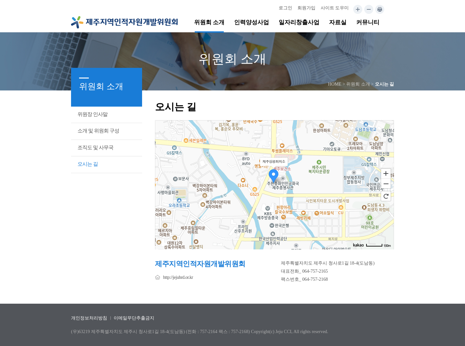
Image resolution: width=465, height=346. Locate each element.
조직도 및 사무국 (95, 147)
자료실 (337, 22)
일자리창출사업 (299, 22)
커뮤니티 (367, 22)
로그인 (285, 7)
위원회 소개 (209, 22)
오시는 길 (88, 164)
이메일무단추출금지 (134, 318)
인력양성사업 (251, 22)
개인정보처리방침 (89, 318)
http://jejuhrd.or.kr (178, 277)
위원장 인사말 (93, 114)
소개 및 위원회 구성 (98, 130)
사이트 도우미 (335, 7)
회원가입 (306, 7)
